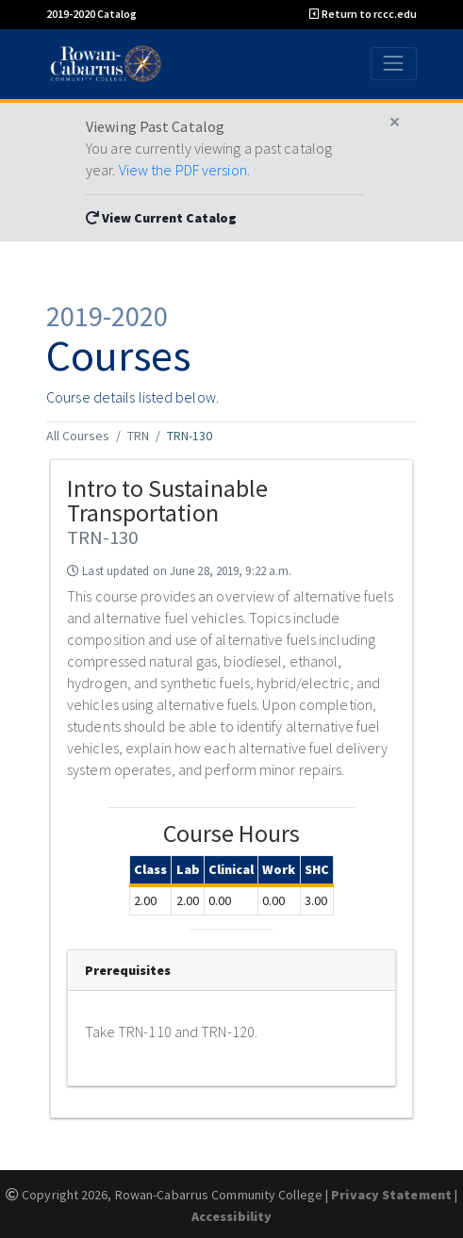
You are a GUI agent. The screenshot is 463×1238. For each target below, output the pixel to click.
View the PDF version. (184, 169)
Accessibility (231, 1216)
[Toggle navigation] (394, 63)
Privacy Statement (391, 1194)
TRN (138, 435)
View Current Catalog (161, 217)
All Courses (77, 435)
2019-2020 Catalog (91, 14)
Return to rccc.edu (363, 14)
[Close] (394, 122)
